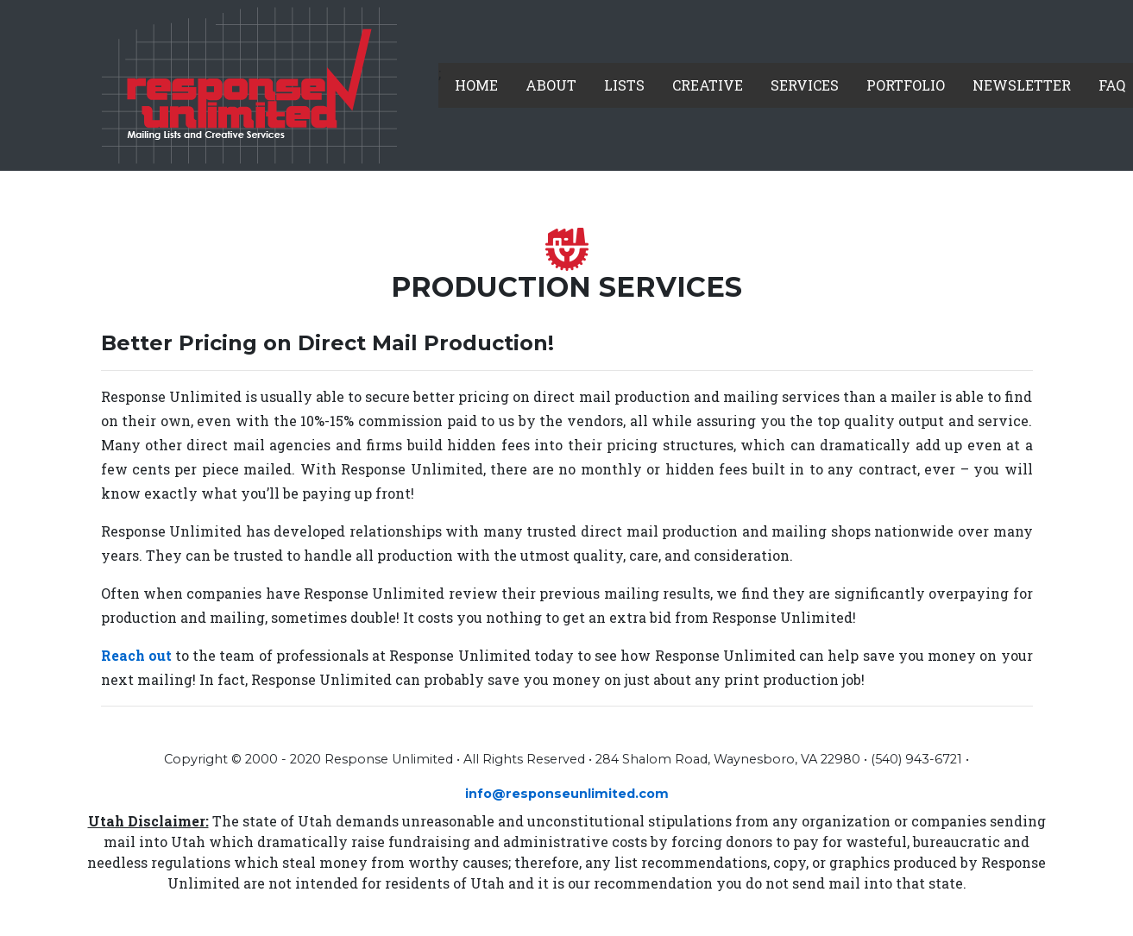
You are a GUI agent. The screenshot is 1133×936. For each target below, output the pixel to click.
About (551, 85)
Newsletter (1021, 85)
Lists (624, 85)
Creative (707, 85)
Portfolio (905, 85)
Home (476, 85)
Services (805, 85)
